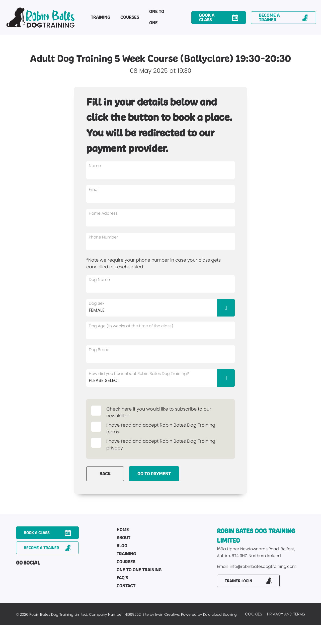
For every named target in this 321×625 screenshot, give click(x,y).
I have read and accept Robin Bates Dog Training (162, 425)
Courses (129, 17)
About (123, 537)
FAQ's (122, 578)
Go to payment (154, 473)
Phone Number (103, 237)
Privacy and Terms (286, 614)
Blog (122, 546)
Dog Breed (99, 350)
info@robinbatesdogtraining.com (263, 567)
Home (123, 529)
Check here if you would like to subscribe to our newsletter (158, 412)
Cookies (253, 614)
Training (100, 17)
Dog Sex (96, 303)
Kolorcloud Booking (220, 614)
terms (112, 432)
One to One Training (139, 570)
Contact (126, 586)
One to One (156, 17)
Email (94, 190)
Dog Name (99, 280)
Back (105, 473)
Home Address (103, 213)
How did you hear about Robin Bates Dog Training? (139, 374)
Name (95, 166)
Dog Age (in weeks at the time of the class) (131, 326)
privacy (114, 448)
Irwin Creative (167, 614)
